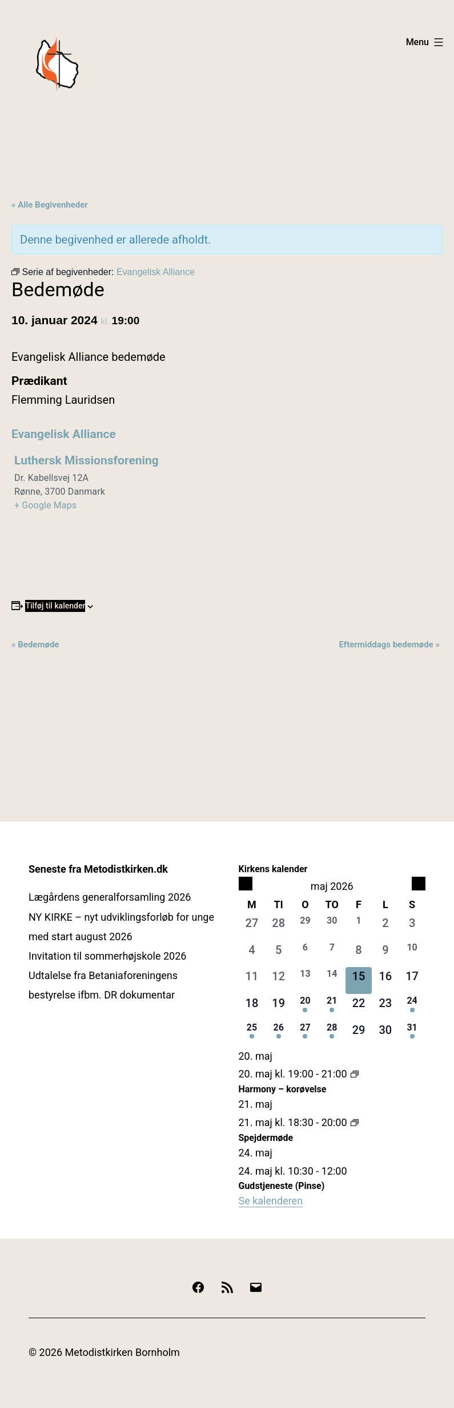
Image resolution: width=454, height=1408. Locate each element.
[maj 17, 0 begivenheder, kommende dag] (412, 980)
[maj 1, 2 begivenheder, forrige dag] (358, 927)
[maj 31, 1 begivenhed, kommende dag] (412, 1034)
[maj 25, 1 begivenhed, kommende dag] (252, 1034)
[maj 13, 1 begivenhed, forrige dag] (305, 980)
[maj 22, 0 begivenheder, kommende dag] (358, 1007)
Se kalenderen (271, 1201)
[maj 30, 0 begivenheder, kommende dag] (385, 1034)
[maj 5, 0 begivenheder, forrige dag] (278, 954)
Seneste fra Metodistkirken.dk (98, 869)
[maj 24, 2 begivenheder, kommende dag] (412, 1007)
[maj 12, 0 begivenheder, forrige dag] (278, 980)
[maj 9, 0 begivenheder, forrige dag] (385, 954)
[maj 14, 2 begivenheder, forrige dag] (332, 980)
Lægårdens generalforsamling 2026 (110, 897)
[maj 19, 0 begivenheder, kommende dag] (278, 1007)
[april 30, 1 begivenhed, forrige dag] (332, 927)
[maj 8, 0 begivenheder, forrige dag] (358, 954)
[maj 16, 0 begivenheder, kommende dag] (385, 980)
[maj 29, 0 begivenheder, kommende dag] (358, 1034)
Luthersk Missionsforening (86, 460)
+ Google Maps (45, 505)
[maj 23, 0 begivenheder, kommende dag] (385, 1007)
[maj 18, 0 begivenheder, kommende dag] (252, 1007)
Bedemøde (35, 644)
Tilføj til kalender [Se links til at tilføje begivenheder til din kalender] (55, 605)
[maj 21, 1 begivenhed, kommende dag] (332, 1007)
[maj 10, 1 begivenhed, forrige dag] (412, 954)
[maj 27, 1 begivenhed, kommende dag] (305, 1034)
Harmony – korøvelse (283, 1089)
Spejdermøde (266, 1137)
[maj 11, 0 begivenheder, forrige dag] (252, 980)
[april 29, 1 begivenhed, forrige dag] (305, 927)
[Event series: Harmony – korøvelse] (355, 1074)
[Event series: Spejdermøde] (355, 1122)
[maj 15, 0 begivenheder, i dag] (358, 980)
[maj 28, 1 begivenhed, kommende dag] (332, 1034)
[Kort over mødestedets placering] (334, 526)
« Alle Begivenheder (49, 205)
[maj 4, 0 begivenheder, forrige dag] (252, 954)
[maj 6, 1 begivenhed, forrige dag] (305, 954)
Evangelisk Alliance (63, 434)
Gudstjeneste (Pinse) (282, 1185)
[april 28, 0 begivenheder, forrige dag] (278, 927)
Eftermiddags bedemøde (389, 644)
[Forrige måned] (245, 883)
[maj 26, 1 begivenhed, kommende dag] (278, 1034)
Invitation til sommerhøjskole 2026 (107, 956)
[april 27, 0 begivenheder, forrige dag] (252, 927)
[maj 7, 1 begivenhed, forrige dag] (332, 954)
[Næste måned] (418, 883)
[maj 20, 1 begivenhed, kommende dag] (305, 1007)
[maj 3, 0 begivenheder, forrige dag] (412, 927)
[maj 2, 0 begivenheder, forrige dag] (385, 927)
